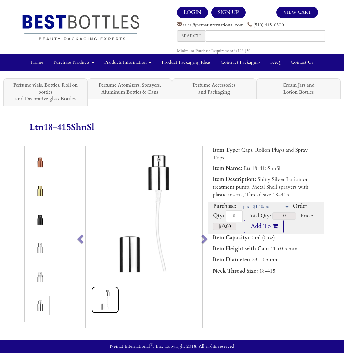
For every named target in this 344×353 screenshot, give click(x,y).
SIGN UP (228, 12)
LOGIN (192, 12)
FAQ (275, 62)
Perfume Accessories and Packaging (213, 88)
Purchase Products (73, 62)
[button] (91, 237)
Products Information (128, 62)
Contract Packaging (240, 62)
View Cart (297, 12)
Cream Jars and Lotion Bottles (298, 88)
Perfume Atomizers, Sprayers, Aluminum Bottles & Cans (130, 88)
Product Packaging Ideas (186, 62)
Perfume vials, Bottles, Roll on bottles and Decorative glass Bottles (45, 92)
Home (37, 62)
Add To (263, 226)
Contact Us (302, 62)
